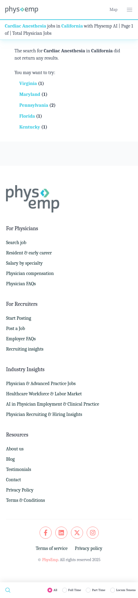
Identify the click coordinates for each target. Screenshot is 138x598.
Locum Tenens (126, 590)
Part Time (98, 590)
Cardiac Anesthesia (25, 26)
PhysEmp (50, 559)
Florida (27, 116)
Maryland (30, 94)
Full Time (74, 590)
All (55, 590)
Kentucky (30, 127)
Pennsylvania (34, 105)
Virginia (28, 83)
